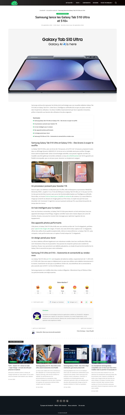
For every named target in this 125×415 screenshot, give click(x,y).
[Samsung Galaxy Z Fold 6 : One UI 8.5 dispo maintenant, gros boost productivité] (76, 354)
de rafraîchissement (73, 156)
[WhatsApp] (86, 302)
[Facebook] (56, 302)
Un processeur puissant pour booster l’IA (45, 124)
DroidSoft (42, 10)
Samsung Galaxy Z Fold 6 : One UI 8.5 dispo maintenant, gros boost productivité (76, 367)
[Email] (91, 302)
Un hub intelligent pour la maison (43, 127)
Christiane (45, 310)
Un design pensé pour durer (42, 133)
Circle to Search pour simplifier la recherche (58, 196)
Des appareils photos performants (43, 130)
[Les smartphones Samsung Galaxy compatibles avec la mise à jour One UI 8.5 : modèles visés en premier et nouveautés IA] (104, 354)
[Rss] (67, 401)
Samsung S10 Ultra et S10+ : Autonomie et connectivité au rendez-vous (54, 136)
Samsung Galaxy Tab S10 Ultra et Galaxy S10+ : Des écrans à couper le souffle (55, 121)
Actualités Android (51, 10)
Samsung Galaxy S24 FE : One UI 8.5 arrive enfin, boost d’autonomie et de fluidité (48, 367)
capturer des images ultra (43, 228)
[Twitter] (72, 302)
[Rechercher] (116, 3)
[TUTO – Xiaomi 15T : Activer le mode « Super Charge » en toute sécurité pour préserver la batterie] (21, 354)
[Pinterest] (82, 302)
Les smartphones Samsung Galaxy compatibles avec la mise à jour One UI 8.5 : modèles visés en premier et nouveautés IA (104, 368)
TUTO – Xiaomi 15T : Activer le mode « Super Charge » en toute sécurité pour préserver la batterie (19, 368)
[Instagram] (64, 401)
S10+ (50, 259)
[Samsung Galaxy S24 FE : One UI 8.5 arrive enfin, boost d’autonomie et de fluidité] (48, 354)
